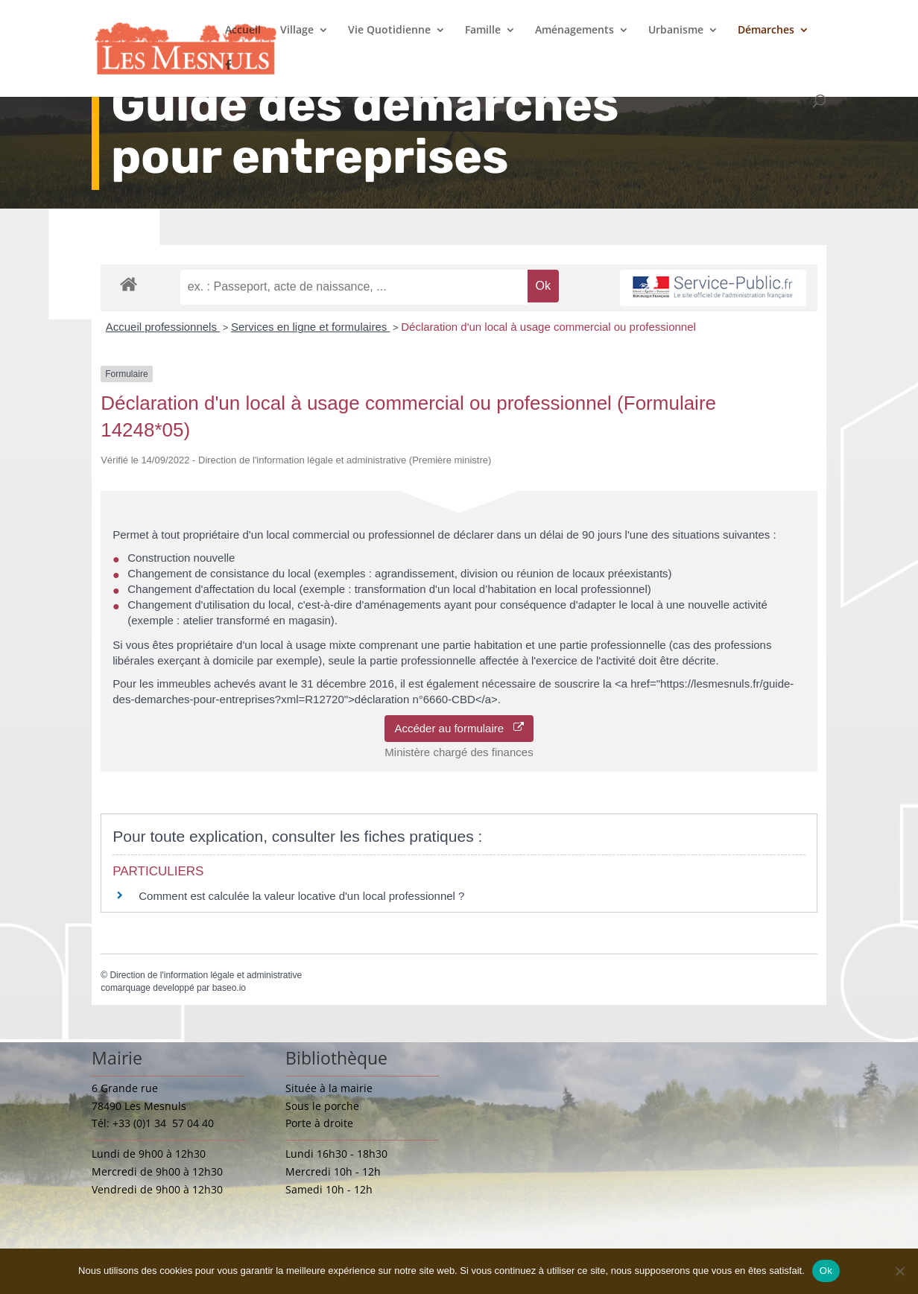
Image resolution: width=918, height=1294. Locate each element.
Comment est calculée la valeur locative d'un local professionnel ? (301, 895)
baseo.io (229, 988)
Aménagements (574, 31)
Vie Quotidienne (389, 31)
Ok (826, 1270)
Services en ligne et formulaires (310, 326)
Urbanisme (675, 31)
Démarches (766, 31)
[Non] (899, 1270)
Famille (483, 31)
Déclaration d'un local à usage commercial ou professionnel (548, 326)
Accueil (243, 31)
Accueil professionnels (163, 326)
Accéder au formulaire (458, 728)
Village (297, 31)
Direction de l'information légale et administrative (206, 975)
